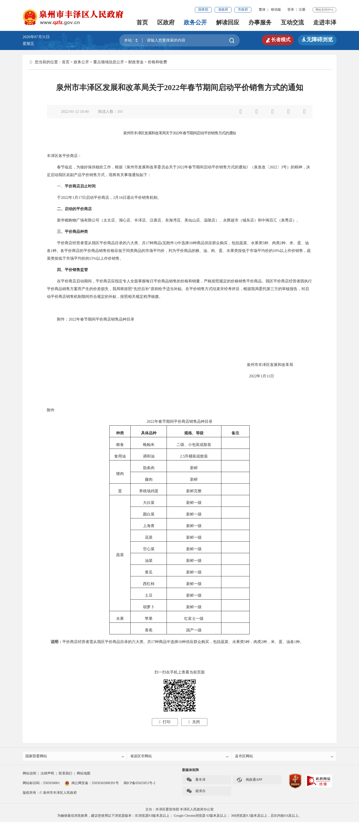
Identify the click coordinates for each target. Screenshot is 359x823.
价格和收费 (157, 62)
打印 (165, 722)
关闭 (194, 722)
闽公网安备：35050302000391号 (92, 784)
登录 (290, 9)
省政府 (223, 9)
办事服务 (260, 22)
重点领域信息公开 (108, 62)
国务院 (203, 9)
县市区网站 (284, 757)
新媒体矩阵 (190, 771)
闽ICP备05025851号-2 (139, 784)
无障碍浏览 (317, 39)
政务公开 (195, 22)
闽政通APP (249, 781)
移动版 (276, 9)
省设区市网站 (179, 757)
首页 (142, 22)
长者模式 (276, 39)
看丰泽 (195, 781)
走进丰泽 (324, 22)
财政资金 (136, 62)
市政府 (243, 9)
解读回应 (227, 22)
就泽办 (195, 792)
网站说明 (29, 774)
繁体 (262, 9)
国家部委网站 (75, 757)
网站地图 (83, 774)
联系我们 (65, 774)
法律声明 (47, 774)
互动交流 (292, 22)
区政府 (166, 22)
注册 (302, 9)
